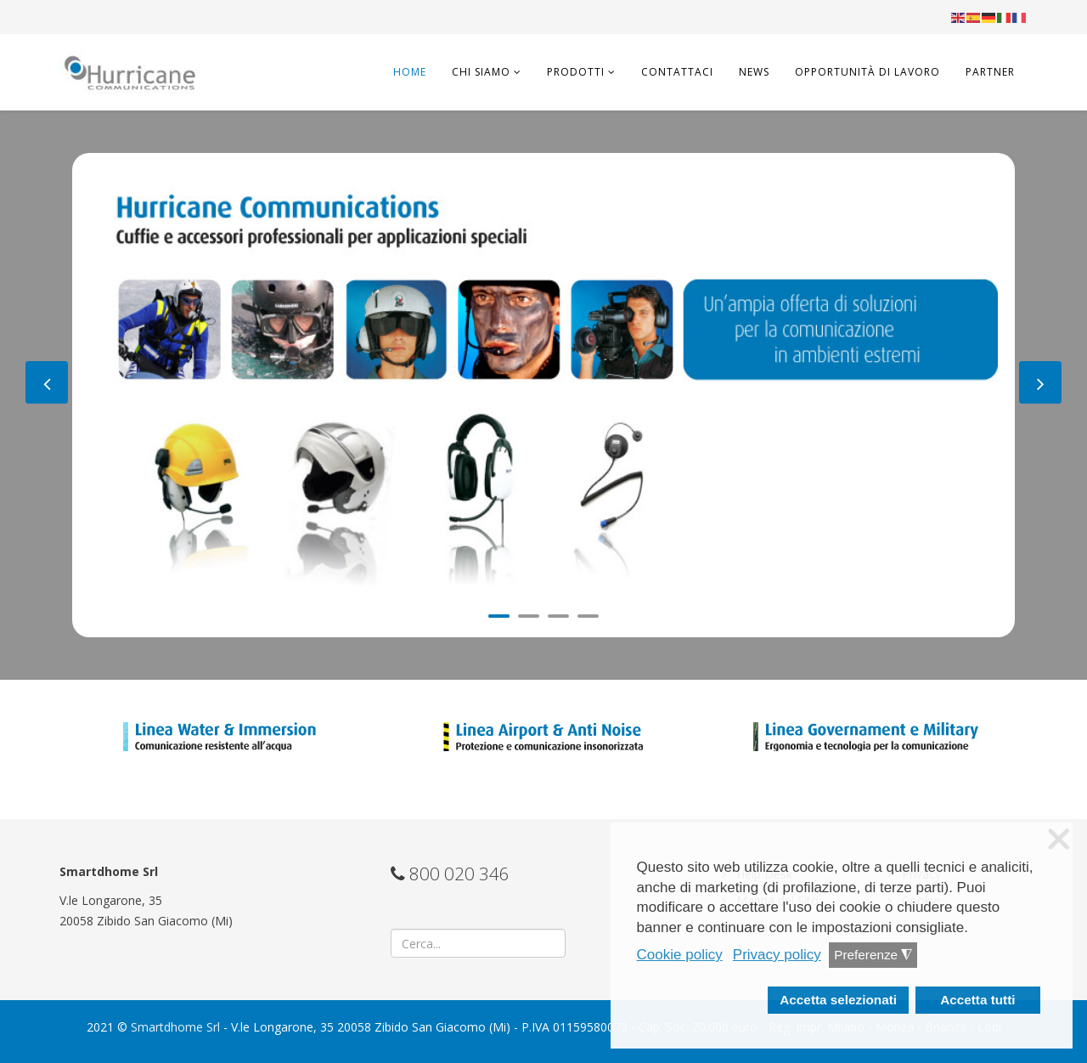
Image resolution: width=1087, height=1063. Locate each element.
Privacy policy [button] (777, 955)
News (754, 72)
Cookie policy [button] (680, 955)
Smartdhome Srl (175, 1027)
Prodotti (576, 72)
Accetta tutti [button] (977, 999)
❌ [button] (1059, 839)
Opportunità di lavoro (867, 72)
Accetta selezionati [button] (838, 999)
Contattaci (677, 72)
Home (409, 72)
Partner (990, 72)
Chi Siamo (481, 72)
